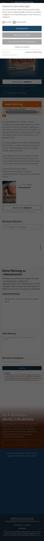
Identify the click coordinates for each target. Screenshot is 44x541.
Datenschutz (38, 52)
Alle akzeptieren (22, 28)
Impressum (29, 52)
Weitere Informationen (22, 47)
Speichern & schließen (22, 35)
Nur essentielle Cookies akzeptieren (22, 41)
